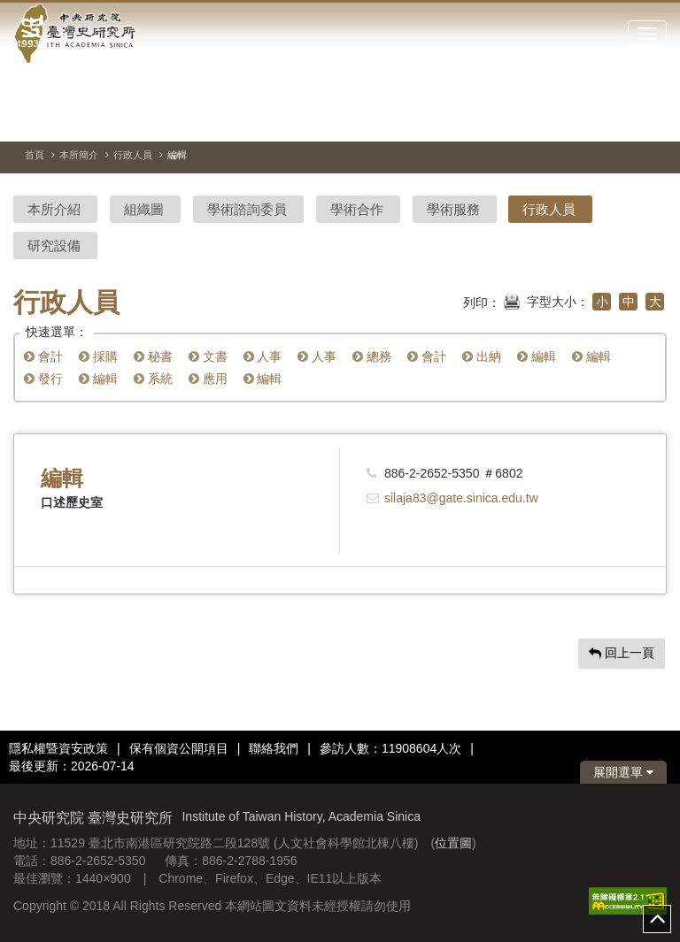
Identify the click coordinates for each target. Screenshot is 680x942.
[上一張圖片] (621, 118)
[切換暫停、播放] (589, 118)
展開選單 (623, 772)
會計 (43, 356)
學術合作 (356, 209)
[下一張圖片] (653, 118)
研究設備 (54, 245)
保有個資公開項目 (178, 748)
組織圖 (144, 209)
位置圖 (453, 843)
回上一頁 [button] (621, 653)
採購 (98, 356)
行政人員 (132, 154)
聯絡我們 (273, 748)
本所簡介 (78, 154)
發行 (43, 378)
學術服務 (453, 209)
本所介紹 (54, 209)
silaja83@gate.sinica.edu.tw (461, 498)
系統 (153, 378)
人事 (262, 356)
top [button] (657, 919)
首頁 (34, 154)
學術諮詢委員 (247, 209)
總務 (371, 356)
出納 (481, 356)
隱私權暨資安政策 (58, 748)
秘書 (153, 356)
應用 (208, 378)
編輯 (536, 356)
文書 (208, 356)
